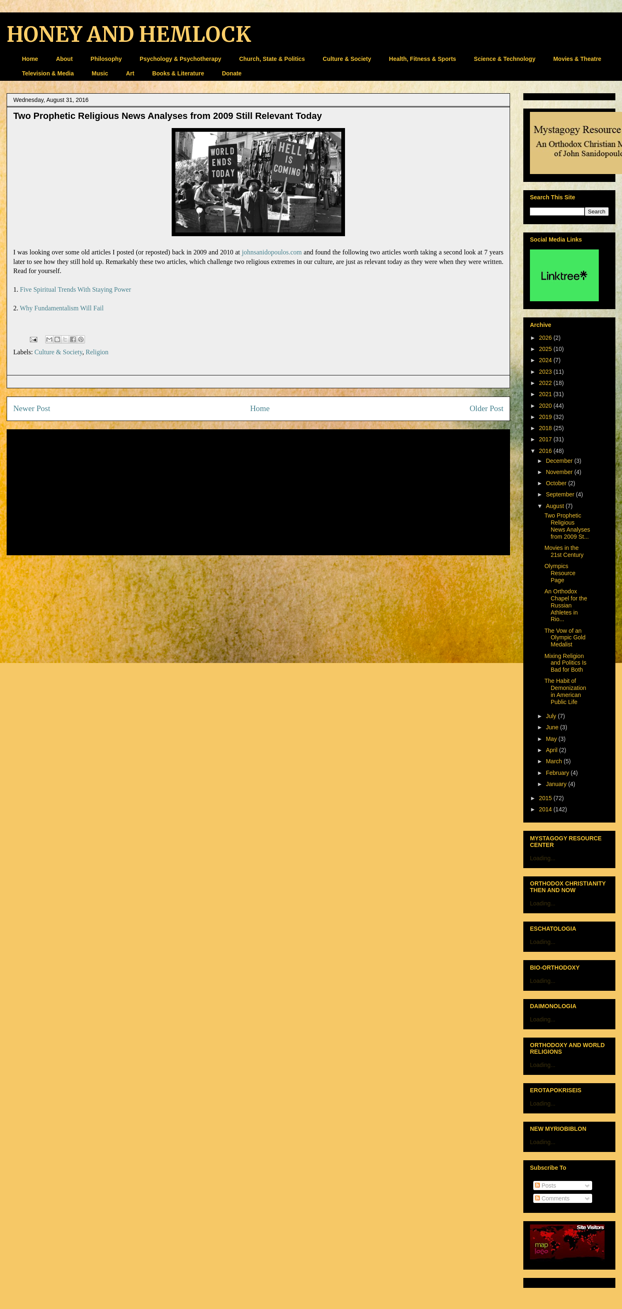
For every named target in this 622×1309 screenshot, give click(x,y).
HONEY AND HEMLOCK (129, 35)
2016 (546, 451)
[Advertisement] (258, 491)
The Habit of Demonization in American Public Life (565, 691)
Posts (545, 1185)
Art (130, 73)
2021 (546, 394)
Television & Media (48, 73)
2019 (546, 417)
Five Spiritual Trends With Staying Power (75, 289)
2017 (546, 439)
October (557, 483)
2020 (546, 405)
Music (100, 73)
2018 (546, 428)
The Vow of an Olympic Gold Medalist (565, 637)
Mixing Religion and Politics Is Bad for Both (565, 663)
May (552, 739)
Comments (552, 1198)
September (561, 494)
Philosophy (105, 59)
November (560, 472)
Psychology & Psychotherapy (180, 59)
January (557, 784)
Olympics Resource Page (560, 573)
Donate (231, 73)
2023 (546, 371)
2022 (546, 383)
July (552, 716)
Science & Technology (504, 59)
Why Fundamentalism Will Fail (62, 308)
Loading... (543, 858)
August (555, 506)
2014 (546, 809)
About (64, 59)
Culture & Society (347, 59)
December (560, 460)
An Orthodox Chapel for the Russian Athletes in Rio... (565, 605)
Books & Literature (178, 73)
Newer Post (31, 408)
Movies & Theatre (577, 59)
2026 (546, 337)
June (553, 727)
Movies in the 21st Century (563, 551)
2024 (546, 360)
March (555, 761)
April (552, 750)
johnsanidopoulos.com (271, 252)
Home (30, 59)
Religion (96, 352)
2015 (546, 798)
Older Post (486, 408)
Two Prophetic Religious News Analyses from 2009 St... (567, 526)
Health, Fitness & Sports (422, 59)
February (558, 772)
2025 (546, 349)
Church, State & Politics (272, 59)
